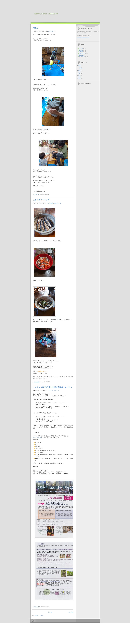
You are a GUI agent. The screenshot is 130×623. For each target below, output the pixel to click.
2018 (79, 70)
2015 (79, 75)
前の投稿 (71, 612)
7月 (80, 67)
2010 (79, 78)
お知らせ (56, 390)
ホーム (50, 612)
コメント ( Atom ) (39, 615)
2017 (79, 72)
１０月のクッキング (41, 200)
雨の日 (35, 28)
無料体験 (81, 55)
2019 (79, 65)
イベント (50, 390)
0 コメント (36, 194)
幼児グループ (51, 31)
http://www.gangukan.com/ (83, 37)
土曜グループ (57, 203)
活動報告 (50, 203)
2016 (79, 73)
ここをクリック (37, 437)
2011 (79, 77)
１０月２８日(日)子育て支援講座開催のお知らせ (52, 387)
